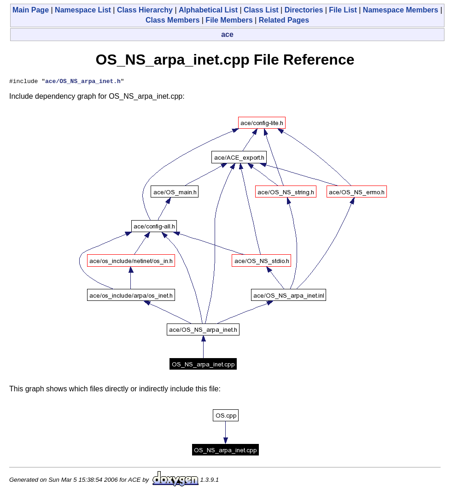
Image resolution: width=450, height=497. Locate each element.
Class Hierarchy (145, 10)
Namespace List (83, 10)
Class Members (172, 20)
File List (342, 10)
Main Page (30, 10)
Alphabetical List (208, 10)
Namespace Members (400, 10)
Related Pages (284, 20)
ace (227, 34)
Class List (261, 10)
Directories (304, 10)
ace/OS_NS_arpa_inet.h (83, 82)
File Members (228, 20)
